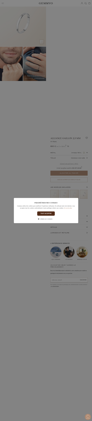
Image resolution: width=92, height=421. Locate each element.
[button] (46, 219)
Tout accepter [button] (45, 213)
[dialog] (46, 210)
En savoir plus (68, 208)
